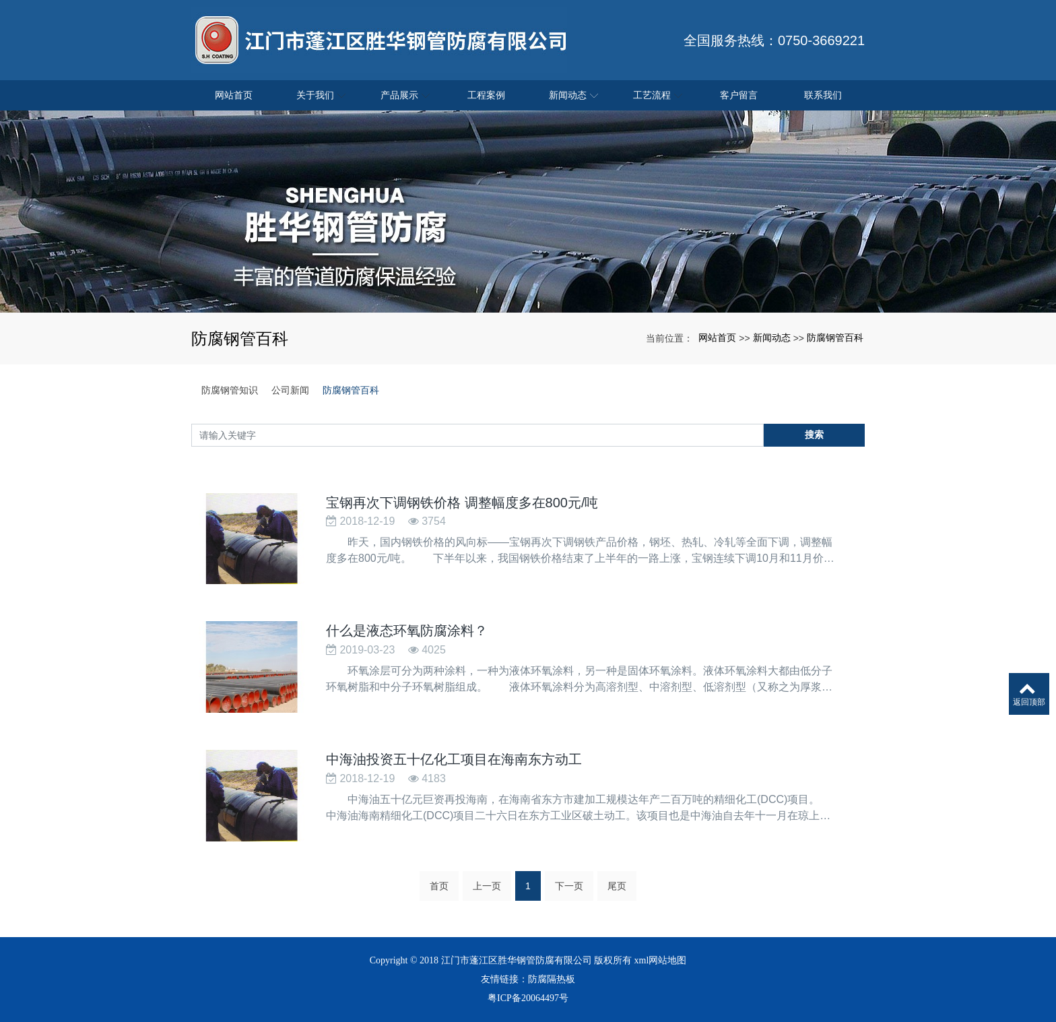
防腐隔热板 (551, 979)
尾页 (616, 889)
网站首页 (717, 337)
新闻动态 (772, 337)
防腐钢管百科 (835, 337)
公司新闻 (290, 390)
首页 (439, 889)
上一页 (487, 889)
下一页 (569, 889)
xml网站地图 (660, 960)
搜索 (814, 434)
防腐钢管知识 (229, 390)
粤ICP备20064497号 (528, 998)
